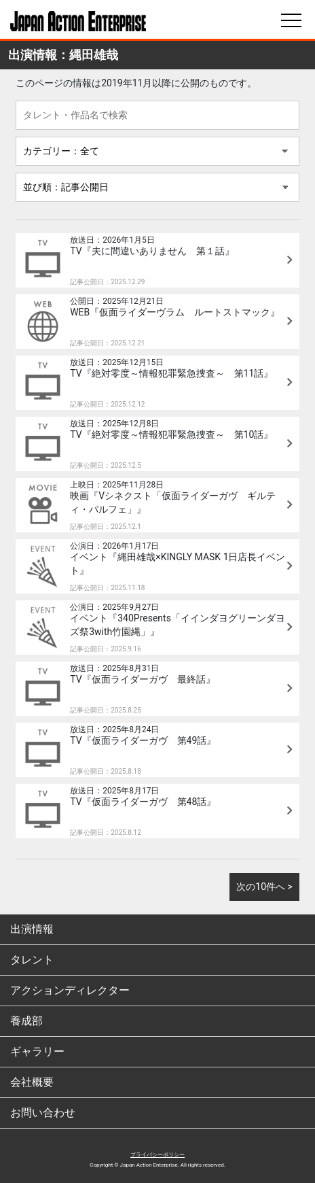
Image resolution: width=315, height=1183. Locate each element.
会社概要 (32, 1082)
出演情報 (32, 929)
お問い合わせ (42, 1112)
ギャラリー (37, 1051)
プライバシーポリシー (157, 1155)
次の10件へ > (264, 886)
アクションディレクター (70, 990)
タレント (32, 959)
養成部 (26, 1020)
